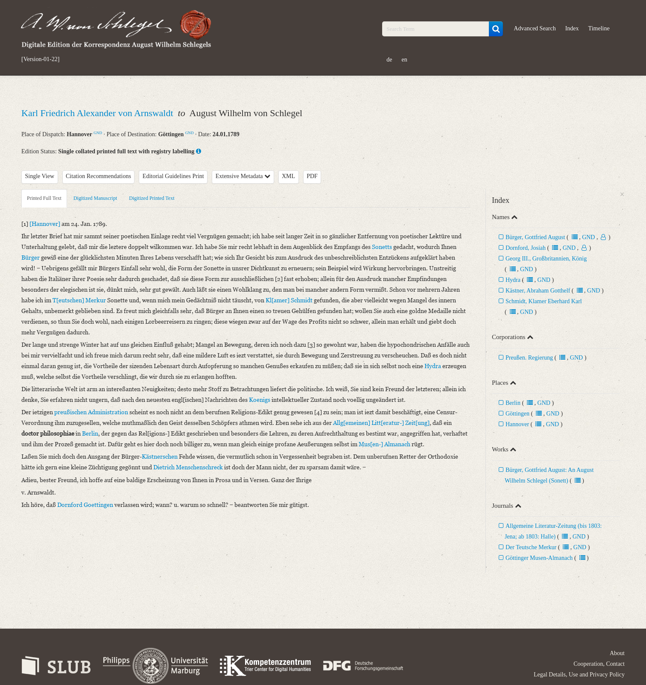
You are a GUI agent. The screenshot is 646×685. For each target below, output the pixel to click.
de (389, 59)
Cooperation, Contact (599, 664)
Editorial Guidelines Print (173, 176)
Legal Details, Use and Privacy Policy (579, 674)
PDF (312, 176)
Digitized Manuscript (95, 198)
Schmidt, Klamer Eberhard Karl (544, 301)
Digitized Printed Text (151, 198)
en (404, 59)
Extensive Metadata (243, 176)
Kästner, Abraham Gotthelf (538, 290)
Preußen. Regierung (529, 357)
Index (572, 28)
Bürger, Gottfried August (535, 237)
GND (98, 133)
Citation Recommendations (98, 176)
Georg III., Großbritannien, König (546, 258)
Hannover (517, 424)
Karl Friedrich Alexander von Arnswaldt (98, 113)
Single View (40, 176)
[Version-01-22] (40, 59)
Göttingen (517, 413)
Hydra (513, 280)
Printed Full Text (44, 198)
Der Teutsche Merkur (531, 547)
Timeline (599, 28)
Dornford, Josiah (526, 248)
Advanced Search (534, 28)
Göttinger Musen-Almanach (539, 558)
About (617, 653)
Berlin (513, 403)
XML (288, 176)
